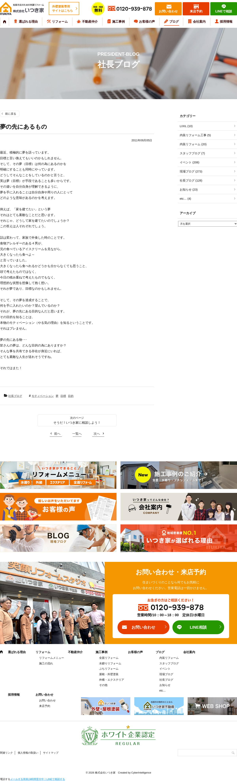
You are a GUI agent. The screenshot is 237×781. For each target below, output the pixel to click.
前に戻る (10, 113)
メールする (16, 779)
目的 (70, 395)
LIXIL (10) (186, 126)
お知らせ (164, 685)
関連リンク (6, 752)
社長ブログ (15, 395)
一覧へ (77, 433)
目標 (63, 395)
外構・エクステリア (111, 679)
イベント (164, 668)
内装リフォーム (169, 657)
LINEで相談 (223, 11)
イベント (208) (189, 162)
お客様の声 (147, 21)
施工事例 (118, 21)
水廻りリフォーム (110, 663)
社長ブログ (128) (191, 180)
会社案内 (199, 21)
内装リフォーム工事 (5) (195, 135)
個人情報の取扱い (28, 752)
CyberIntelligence (141, 772)
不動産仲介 (90, 21)
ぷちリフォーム (108, 668)
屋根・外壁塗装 (108, 674)
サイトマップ (50, 752)
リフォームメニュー (51, 657)
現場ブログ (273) (191, 171)
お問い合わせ (168, 11)
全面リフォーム (108, 657)
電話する (5, 779)
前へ (57, 433)
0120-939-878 (134, 9)
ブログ (174, 21)
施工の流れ (46, 663)
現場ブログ (166, 674)
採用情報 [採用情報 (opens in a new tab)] (226, 21)
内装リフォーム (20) (193, 144)
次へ (97, 433)
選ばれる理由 (28, 21)
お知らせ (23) (189, 189)
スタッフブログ (169, 663)
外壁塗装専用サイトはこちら (62, 8)
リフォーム (60, 21)
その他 (103, 685)
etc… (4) (185, 198)
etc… (162, 690)
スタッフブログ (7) (192, 153)
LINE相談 (198, 627)
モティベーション (43, 395)
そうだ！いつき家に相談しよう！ (77, 422)
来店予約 (196, 11)
